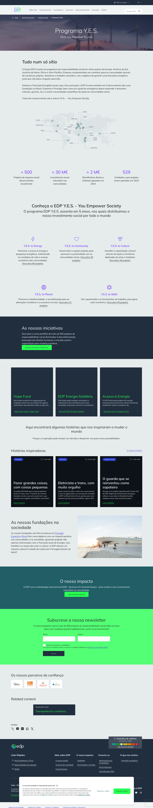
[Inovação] (95, 10)
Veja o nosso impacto (76, 594)
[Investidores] (58, 10)
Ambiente (81, 761)
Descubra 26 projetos (119, 260)
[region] (76, 791)
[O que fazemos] (45, 10)
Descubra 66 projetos (32, 263)
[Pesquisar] (139, 9)
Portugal (59, 533)
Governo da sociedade (64, 765)
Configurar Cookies (46, 795)
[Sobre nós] (33, 10)
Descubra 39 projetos (117, 302)
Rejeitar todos (103, 791)
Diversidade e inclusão (86, 765)
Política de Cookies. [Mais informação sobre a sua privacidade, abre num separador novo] (84, 795)
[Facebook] (17, 729)
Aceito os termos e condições (58, 645)
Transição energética (129, 761)
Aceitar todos (122, 791)
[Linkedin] (22, 729)
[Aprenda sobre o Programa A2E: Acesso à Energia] (121, 411)
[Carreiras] (69, 10)
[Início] (16, 17)
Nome (45, 634)
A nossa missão (62, 761)
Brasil (25, 536)
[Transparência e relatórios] (54, 709)
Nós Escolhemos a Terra (23, 761)
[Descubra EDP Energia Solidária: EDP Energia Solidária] (76, 411)
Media (16, 769)
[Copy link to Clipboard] (12, 729)
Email (80, 634)
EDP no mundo (122, 3)
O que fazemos (61, 769)
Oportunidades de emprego (25, 765)
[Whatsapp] (27, 729)
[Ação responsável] (82, 10)
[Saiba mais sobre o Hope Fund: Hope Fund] (32, 411)
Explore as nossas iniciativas (36, 347)
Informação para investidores (105, 762)
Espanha (15, 536)
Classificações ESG (106, 772)
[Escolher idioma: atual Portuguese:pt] (137, 2)
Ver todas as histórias (133, 451)
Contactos (15, 795)
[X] (32, 729)
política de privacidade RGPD (98, 647)
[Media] (104, 10)
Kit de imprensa (105, 767)
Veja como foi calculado (125, 747)
